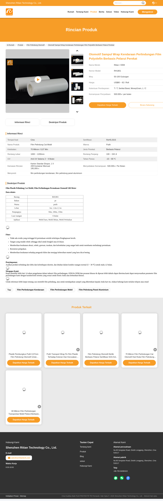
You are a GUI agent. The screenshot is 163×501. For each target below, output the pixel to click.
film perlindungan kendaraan (30, 290)
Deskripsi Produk (58, 122)
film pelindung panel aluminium (93, 290)
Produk (93, 12)
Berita (101, 12)
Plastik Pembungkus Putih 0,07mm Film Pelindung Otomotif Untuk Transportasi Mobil (23, 355)
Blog (82, 456)
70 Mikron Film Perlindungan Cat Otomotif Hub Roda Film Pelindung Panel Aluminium (139, 355)
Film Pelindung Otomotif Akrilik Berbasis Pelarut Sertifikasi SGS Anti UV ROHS (100, 355)
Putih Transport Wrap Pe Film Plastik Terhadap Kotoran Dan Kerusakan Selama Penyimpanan (62, 355)
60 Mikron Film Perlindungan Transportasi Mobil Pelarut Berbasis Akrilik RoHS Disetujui (23, 412)
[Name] (143, 3)
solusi (109, 12)
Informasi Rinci (22, 122)
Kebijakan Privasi (12, 496)
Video (116, 12)
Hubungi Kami (127, 12)
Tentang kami (82, 12)
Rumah (71, 12)
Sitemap (23, 496)
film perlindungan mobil (61, 290)
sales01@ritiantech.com (19, 458)
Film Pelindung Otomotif (35, 45)
